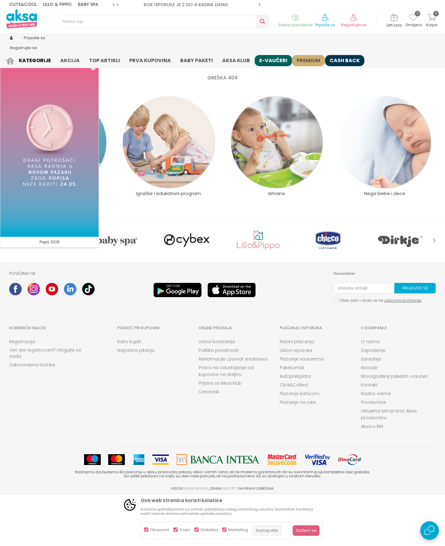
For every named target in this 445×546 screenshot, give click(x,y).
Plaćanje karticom (300, 441)
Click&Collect (294, 433)
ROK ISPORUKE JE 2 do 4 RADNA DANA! (186, 5)
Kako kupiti (129, 389)
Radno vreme (376, 441)
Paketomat (292, 415)
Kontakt (369, 433)
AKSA (14, 59)
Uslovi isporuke (296, 398)
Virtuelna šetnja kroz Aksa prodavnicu (389, 462)
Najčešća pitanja (136, 398)
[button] (164, 21)
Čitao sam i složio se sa (380, 348)
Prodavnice (373, 450)
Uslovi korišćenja (217, 389)
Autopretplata (295, 424)
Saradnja (371, 407)
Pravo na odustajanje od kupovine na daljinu (226, 418)
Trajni (184, 529)
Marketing (238, 529)
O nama (370, 389)
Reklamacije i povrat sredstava (233, 407)
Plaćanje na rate (298, 450)
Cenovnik (209, 440)
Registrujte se (353, 25)
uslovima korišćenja (402, 348)
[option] (186, 4)
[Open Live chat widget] (429, 530)
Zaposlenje (373, 398)
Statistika (209, 529)
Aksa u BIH (372, 474)
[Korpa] (432, 21)
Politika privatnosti (219, 398)
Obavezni (159, 529)
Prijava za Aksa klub (220, 431)
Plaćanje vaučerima (302, 407)
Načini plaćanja (297, 389)
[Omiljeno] (413, 18)
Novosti (369, 415)
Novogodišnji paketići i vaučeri (394, 424)
